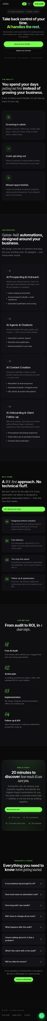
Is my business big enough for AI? (20, 883)
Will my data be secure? (16, 961)
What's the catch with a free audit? (20, 951)
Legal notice (16, 1015)
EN (24, 4)
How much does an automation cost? (21, 894)
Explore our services (23, 50)
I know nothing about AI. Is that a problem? (19, 939)
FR (29, 4)
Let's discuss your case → (13, 509)
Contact (27, 1015)
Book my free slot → (14, 809)
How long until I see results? (17, 905)
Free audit (39, 4)
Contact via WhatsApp (23, 979)
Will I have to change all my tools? (20, 916)
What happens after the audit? (18, 927)
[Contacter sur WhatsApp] (42, 1016)
